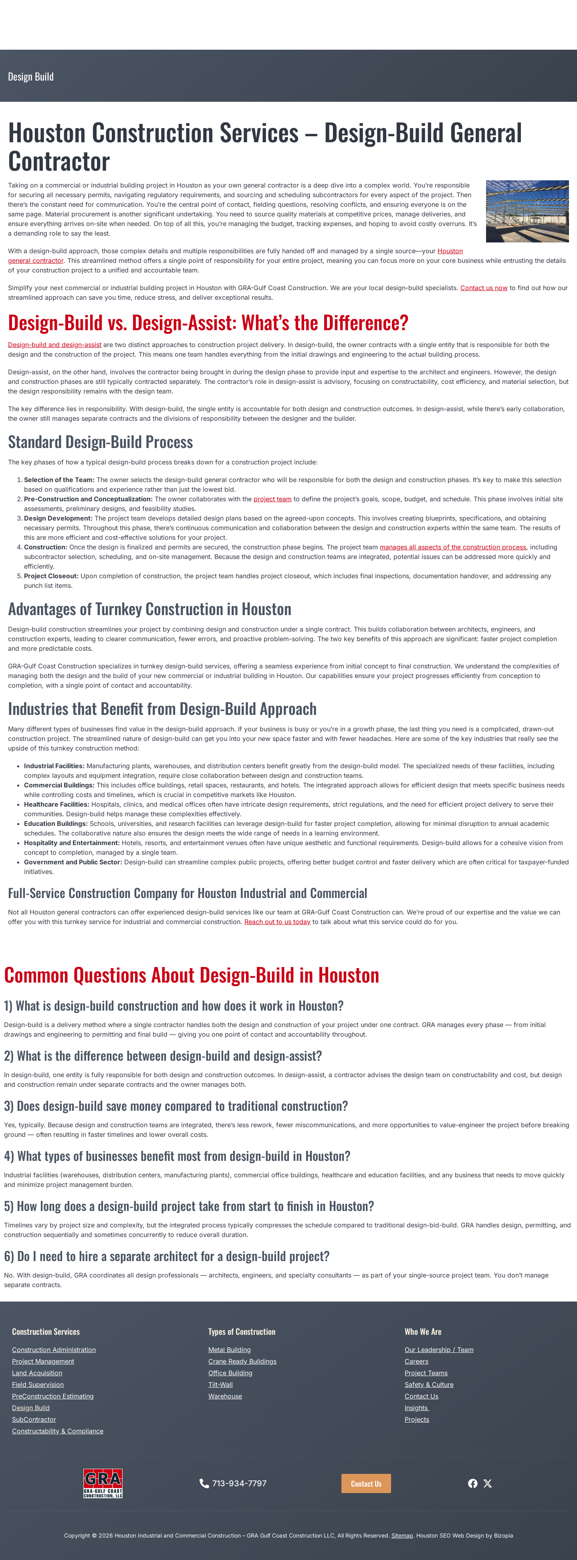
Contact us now (484, 288)
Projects (332, 23)
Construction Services (147, 23)
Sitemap (402, 1535)
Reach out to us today (277, 922)
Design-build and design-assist (54, 345)
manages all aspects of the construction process (453, 547)
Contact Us (421, 1396)
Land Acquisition (37, 1373)
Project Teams (426, 1373)
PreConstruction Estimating (53, 1396)
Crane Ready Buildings (242, 1361)
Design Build (291, 23)
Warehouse (225, 1396)
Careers (416, 1361)
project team (273, 499)
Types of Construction (227, 23)
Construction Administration (54, 1350)
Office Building (230, 1373)
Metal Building (229, 1350)
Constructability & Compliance (57, 1431)
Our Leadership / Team (439, 1350)
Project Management (43, 1361)
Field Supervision (38, 1384)
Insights (417, 1408)
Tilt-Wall (220, 1384)
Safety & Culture (429, 1384)
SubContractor (34, 1419)
